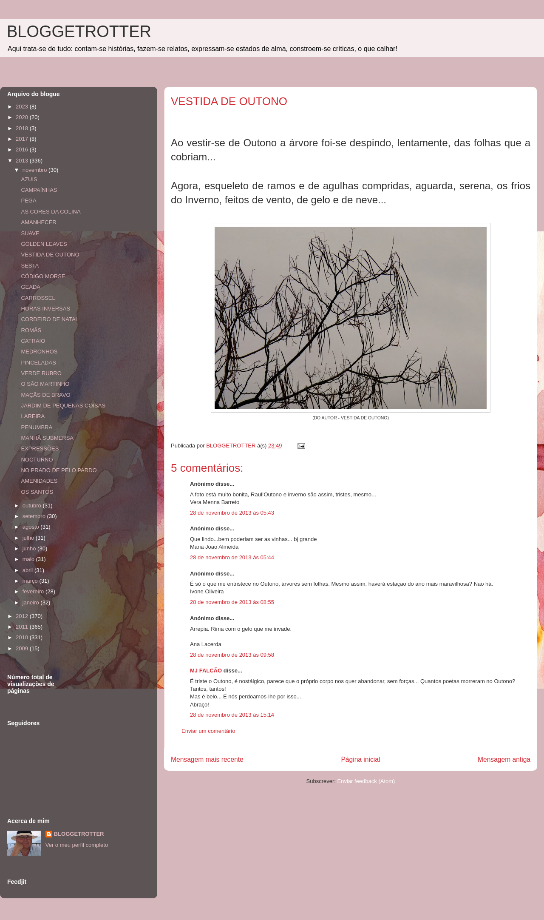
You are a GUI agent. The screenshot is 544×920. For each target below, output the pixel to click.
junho (30, 548)
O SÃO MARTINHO (45, 384)
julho (29, 538)
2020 (23, 117)
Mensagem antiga (504, 759)
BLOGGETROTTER (79, 31)
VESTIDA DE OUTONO (50, 254)
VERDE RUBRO (41, 373)
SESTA (30, 265)
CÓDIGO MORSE (43, 276)
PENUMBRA (36, 427)
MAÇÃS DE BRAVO (45, 395)
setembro (35, 516)
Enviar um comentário (208, 731)
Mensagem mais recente (207, 759)
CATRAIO (33, 341)
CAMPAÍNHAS (39, 190)
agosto (32, 527)
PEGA (28, 200)
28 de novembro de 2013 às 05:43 (232, 513)
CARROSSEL (38, 298)
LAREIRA (33, 416)
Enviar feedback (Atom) (366, 781)
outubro (33, 505)
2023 (23, 106)
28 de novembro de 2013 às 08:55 (232, 602)
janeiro (32, 602)
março (31, 581)
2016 (23, 149)
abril (28, 570)
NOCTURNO (37, 459)
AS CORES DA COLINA (50, 211)
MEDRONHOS (39, 351)
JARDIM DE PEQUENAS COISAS (63, 405)
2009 (23, 648)
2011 (23, 627)
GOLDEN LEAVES (44, 244)
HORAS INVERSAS (45, 308)
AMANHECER (38, 222)
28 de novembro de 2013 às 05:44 (232, 557)
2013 (23, 160)
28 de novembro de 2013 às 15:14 (232, 715)
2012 (23, 616)
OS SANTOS (37, 492)
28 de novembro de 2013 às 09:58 (232, 655)
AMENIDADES (39, 481)
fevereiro (34, 591)
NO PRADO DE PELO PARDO (58, 470)
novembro (35, 170)
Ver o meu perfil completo (76, 845)
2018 (23, 128)
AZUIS (29, 179)
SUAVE (30, 233)
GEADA (30, 287)
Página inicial (360, 759)
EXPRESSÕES (40, 448)
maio (29, 559)
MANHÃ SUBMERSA (47, 438)
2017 (23, 139)
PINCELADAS (38, 362)
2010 (23, 637)
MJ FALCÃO (206, 670)
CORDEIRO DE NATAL (49, 319)
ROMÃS (31, 330)
